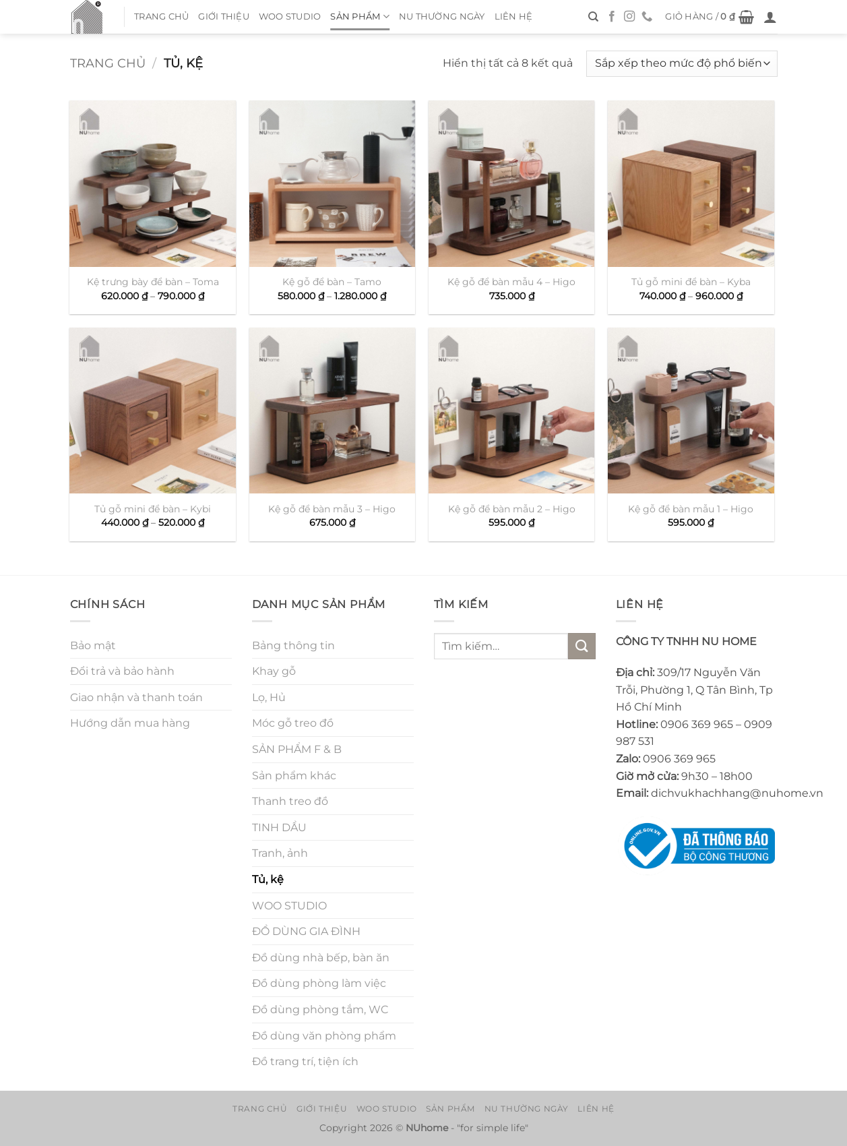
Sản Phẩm (359, 16)
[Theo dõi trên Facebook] (611, 17)
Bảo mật (93, 645)
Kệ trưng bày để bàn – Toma (153, 282)
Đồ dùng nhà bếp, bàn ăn (320, 957)
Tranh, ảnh (280, 853)
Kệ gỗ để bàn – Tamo (331, 282)
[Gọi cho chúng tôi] (646, 17)
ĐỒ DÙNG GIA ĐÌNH (306, 931)
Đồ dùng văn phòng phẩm (324, 1035)
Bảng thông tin (293, 645)
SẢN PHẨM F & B (297, 749)
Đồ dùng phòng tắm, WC (320, 1009)
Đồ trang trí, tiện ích (305, 1061)
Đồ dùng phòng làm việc (319, 983)
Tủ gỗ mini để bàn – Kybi (152, 509)
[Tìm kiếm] (593, 17)
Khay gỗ (274, 671)
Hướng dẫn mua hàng (130, 723)
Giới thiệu (223, 16)
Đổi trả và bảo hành (122, 671)
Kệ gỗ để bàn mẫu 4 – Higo (511, 282)
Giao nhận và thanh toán (136, 697)
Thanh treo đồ (290, 801)
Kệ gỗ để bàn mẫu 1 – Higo (690, 509)
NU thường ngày (442, 16)
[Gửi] (581, 646)
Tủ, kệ (268, 879)
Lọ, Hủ (269, 697)
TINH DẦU (279, 827)
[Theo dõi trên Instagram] (629, 17)
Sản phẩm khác (294, 775)
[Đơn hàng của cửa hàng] (681, 64)
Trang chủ (161, 16)
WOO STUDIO (290, 16)
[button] (709, 17)
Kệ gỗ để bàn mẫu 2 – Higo (511, 509)
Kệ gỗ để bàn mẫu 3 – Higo (332, 509)
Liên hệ (514, 16)
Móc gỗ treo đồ (293, 723)
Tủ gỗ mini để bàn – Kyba (691, 282)
